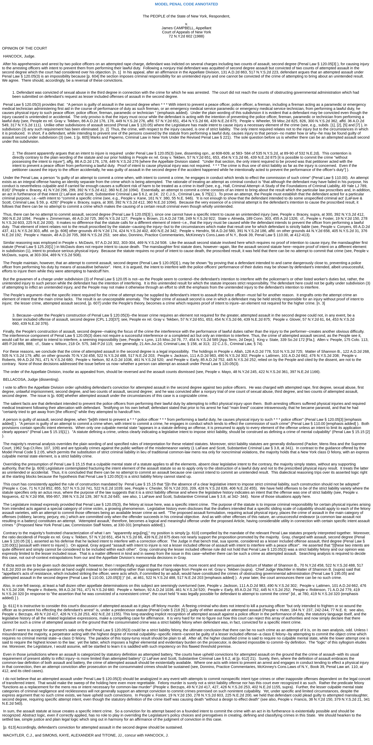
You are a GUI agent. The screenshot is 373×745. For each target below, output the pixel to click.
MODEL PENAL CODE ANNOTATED (186, 4)
